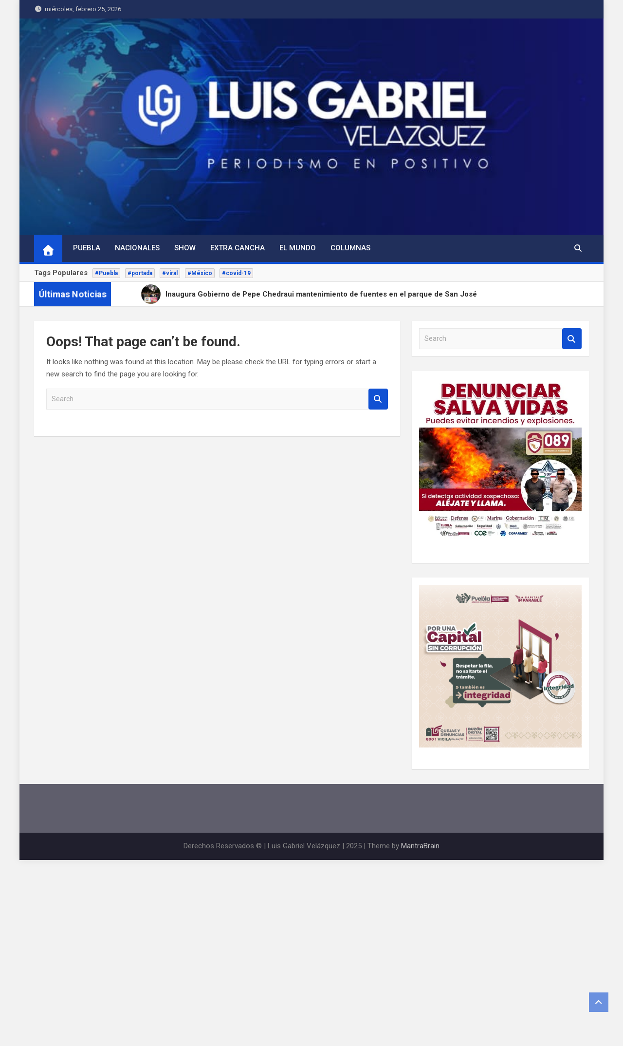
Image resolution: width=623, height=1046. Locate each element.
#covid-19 (236, 273)
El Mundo (297, 247)
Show (185, 247)
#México (199, 273)
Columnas (350, 247)
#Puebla (106, 273)
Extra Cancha (237, 247)
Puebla (86, 247)
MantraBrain (420, 845)
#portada (140, 273)
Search (378, 399)
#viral (170, 273)
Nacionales (137, 247)
